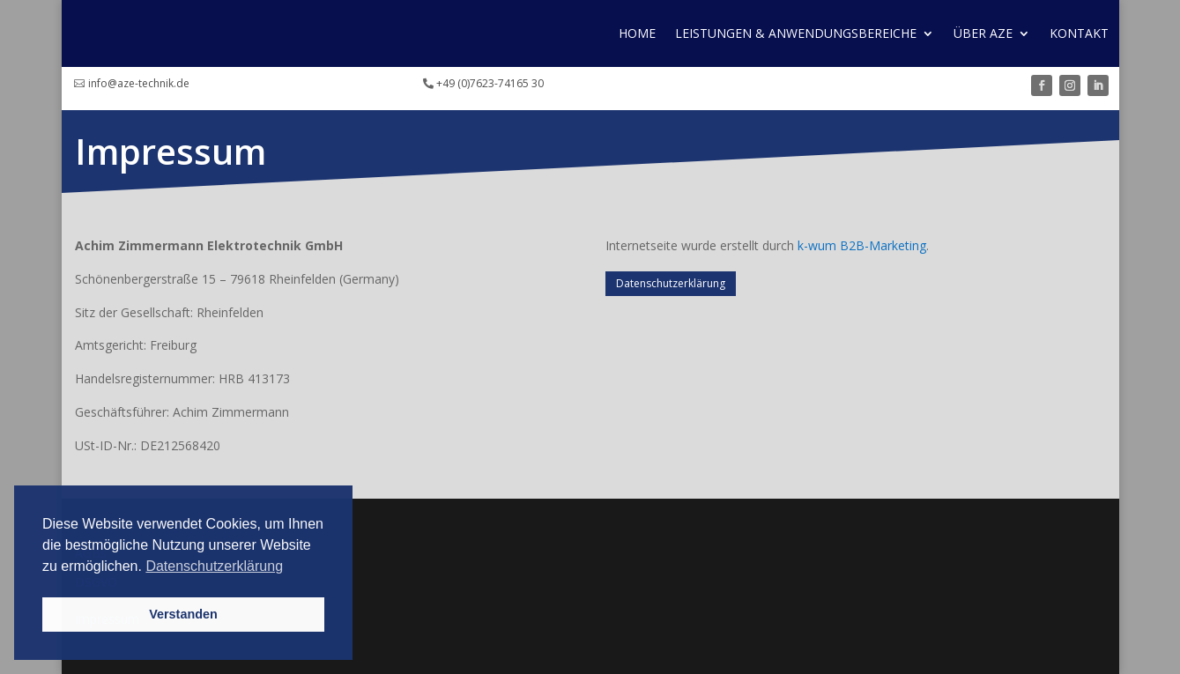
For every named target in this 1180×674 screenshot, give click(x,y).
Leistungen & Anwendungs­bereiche (796, 33)
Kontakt (1079, 33)
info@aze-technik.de (138, 83)
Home (637, 33)
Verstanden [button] (183, 614)
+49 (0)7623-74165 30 (490, 83)
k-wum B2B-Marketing (862, 245)
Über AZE (983, 33)
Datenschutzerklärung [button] (214, 566)
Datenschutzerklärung (670, 283)
